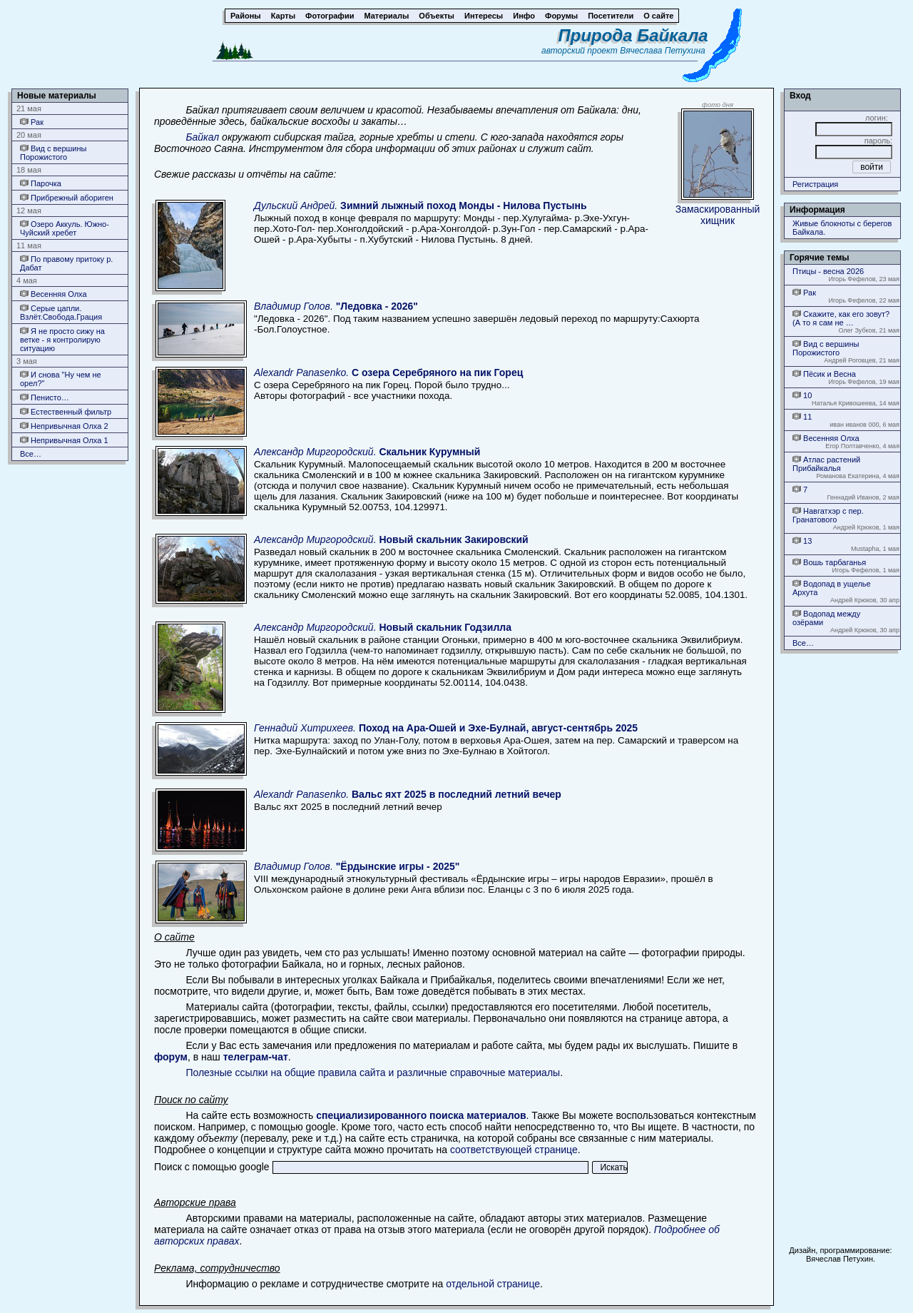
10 (802, 395)
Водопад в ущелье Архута (831, 588)
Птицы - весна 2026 (828, 271)
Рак (32, 121)
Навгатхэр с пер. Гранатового (828, 515)
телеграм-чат (255, 1057)
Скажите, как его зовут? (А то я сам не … (840, 318)
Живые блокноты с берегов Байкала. (842, 227)
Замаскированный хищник (717, 214)
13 (802, 540)
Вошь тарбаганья (829, 562)
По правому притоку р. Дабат (66, 263)
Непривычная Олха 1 (64, 440)
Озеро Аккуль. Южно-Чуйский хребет (64, 228)
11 (802, 416)
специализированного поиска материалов (421, 1115)
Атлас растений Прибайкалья (826, 463)
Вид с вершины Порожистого (53, 152)
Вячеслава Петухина (662, 51)
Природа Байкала (633, 35)
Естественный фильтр (65, 411)
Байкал (202, 137)
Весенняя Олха (53, 293)
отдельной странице (493, 1283)
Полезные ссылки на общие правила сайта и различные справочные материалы (372, 1072)
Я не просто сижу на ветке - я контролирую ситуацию (62, 339)
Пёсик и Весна (824, 373)
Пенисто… (44, 397)
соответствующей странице (514, 1149)
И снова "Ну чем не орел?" (60, 378)
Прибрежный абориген (66, 197)
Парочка (40, 183)
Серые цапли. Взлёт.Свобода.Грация (61, 312)
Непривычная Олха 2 (64, 425)
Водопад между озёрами (826, 618)
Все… (30, 454)
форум (171, 1057)
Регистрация (815, 184)
